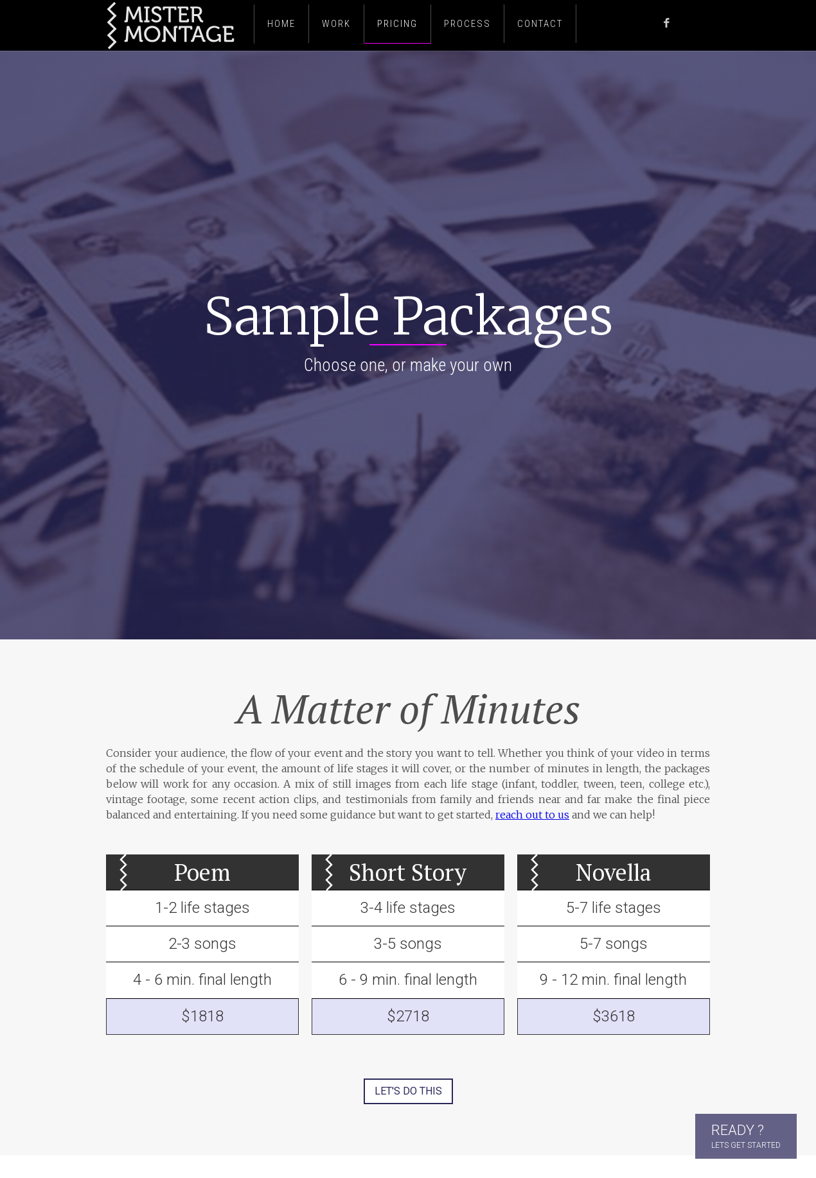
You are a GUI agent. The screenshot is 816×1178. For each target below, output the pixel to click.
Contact (540, 24)
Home (281, 24)
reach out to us (532, 814)
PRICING (397, 24)
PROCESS (467, 24)
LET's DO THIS (408, 1091)
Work (336, 24)
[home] (176, 25)
